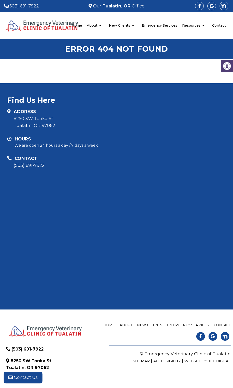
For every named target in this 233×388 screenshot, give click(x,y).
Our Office (118, 6)
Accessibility (167, 361)
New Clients (119, 25)
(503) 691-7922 (23, 6)
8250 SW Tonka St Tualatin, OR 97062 (34, 122)
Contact (219, 25)
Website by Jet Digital (207, 361)
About (92, 25)
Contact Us (23, 378)
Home (77, 25)
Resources (191, 25)
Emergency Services (159, 25)
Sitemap (141, 361)
